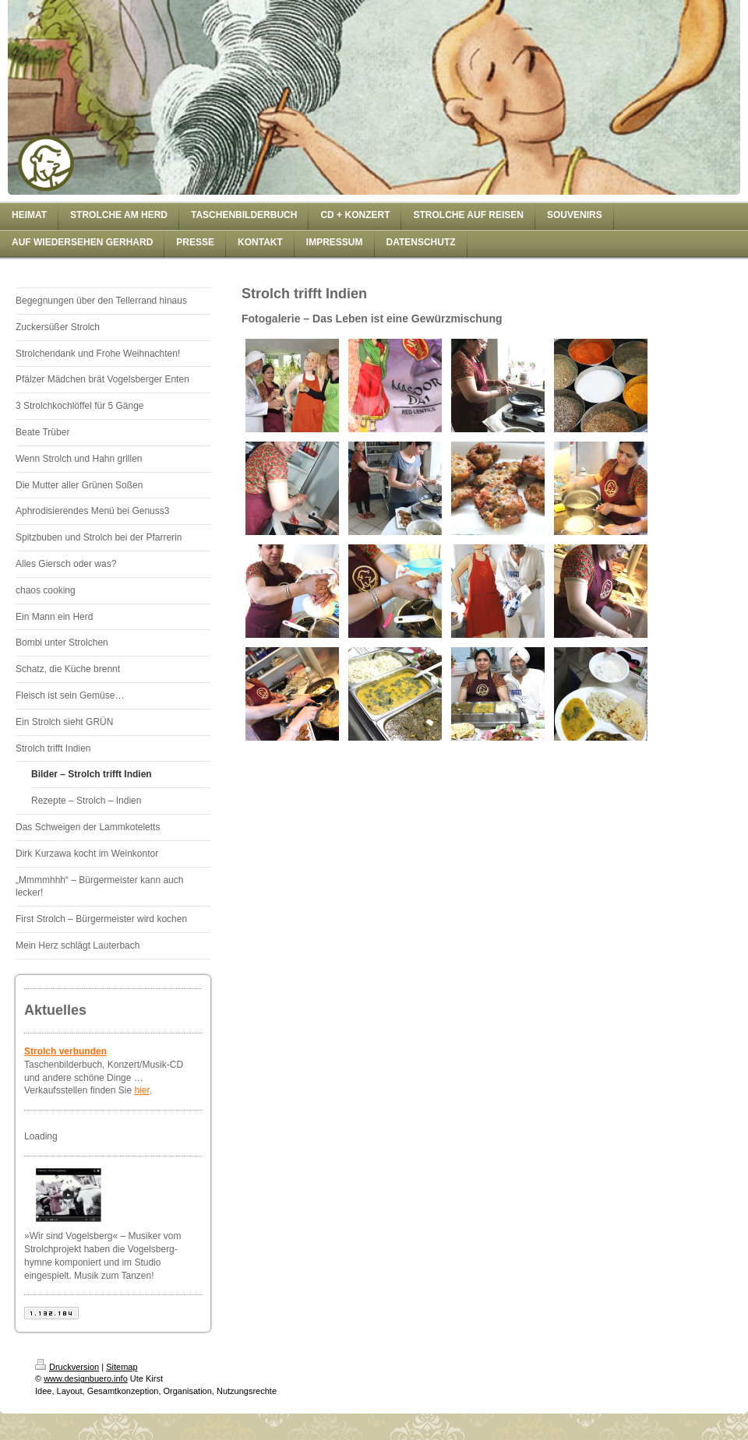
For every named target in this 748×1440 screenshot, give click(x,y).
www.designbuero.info (86, 1378)
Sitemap (121, 1366)
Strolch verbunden (65, 1051)
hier (141, 1090)
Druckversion (67, 1366)
